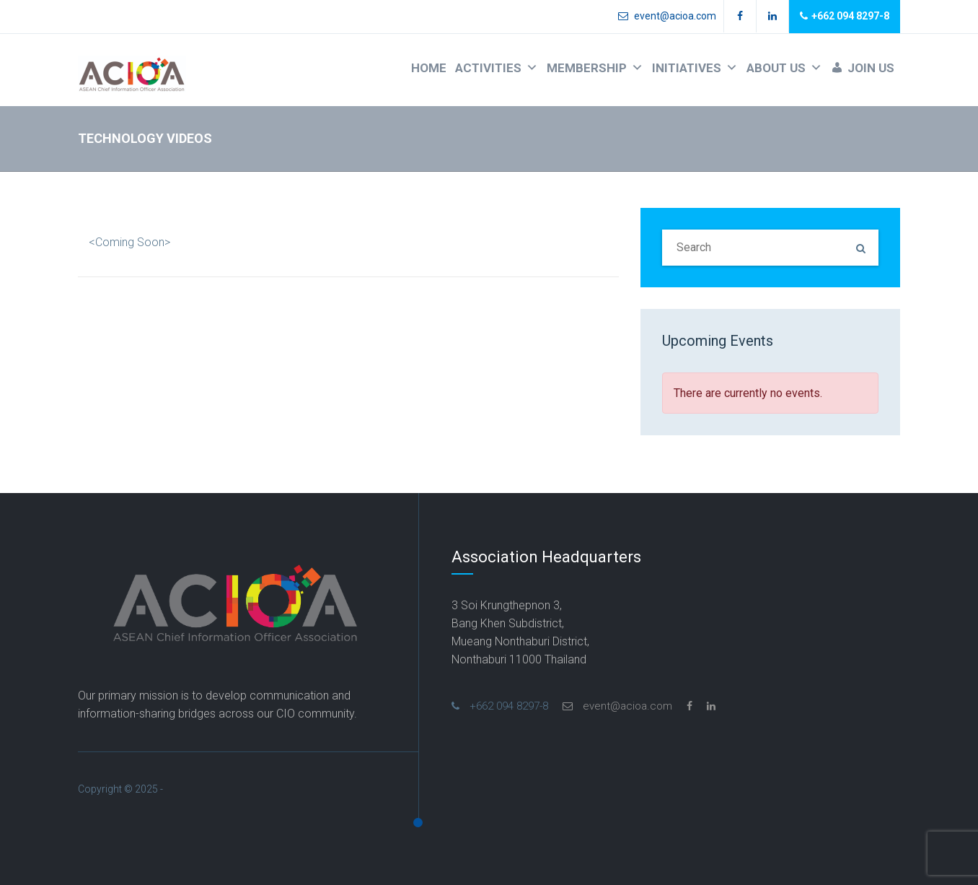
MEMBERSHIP (595, 68)
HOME (428, 68)
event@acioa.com (667, 16)
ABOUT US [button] (784, 68)
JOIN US (870, 68)
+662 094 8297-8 (844, 16)
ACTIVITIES (496, 68)
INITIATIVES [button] (695, 68)
